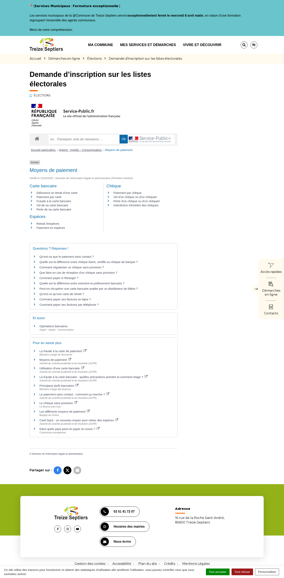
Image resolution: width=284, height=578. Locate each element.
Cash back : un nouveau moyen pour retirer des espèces (78, 420)
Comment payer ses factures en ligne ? (65, 299)
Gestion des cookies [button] (90, 564)
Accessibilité (121, 564)
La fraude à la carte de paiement (62, 351)
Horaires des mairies (123, 526)
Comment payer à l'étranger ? (58, 278)
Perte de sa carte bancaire (53, 209)
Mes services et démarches (148, 45)
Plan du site (147, 564)
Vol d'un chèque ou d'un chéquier (135, 197)
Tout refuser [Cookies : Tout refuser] (242, 571)
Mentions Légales (196, 564)
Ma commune (100, 45)
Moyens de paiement (119, 150)
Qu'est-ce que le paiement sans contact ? (66, 256)
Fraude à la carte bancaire (53, 201)
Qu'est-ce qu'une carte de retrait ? (61, 294)
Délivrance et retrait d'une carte (57, 192)
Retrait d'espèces (47, 223)
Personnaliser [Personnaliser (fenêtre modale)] (267, 571)
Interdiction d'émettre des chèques (136, 205)
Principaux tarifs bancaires (58, 385)
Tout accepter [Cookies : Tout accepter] (218, 571)
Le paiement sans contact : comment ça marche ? (74, 394)
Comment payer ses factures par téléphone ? (69, 304)
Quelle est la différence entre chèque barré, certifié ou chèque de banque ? (89, 262)
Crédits (169, 564)
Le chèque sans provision (58, 403)
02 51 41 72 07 (118, 511)
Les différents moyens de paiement (64, 411)
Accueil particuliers (43, 150)
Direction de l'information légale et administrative (57, 454)
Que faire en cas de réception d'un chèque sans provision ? (78, 272)
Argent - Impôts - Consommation (81, 150)
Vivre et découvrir (202, 45)
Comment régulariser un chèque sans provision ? (71, 267)
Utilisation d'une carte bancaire (61, 368)
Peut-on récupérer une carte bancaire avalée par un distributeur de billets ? (88, 288)
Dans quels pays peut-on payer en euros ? (69, 429)
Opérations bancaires (53, 326)
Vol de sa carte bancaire (52, 205)
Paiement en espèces (50, 227)
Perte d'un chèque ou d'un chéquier (136, 201)
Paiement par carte (49, 197)
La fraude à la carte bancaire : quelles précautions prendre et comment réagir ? (93, 377)
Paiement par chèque (127, 192)
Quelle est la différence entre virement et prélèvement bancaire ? (81, 283)
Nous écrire (116, 541)
